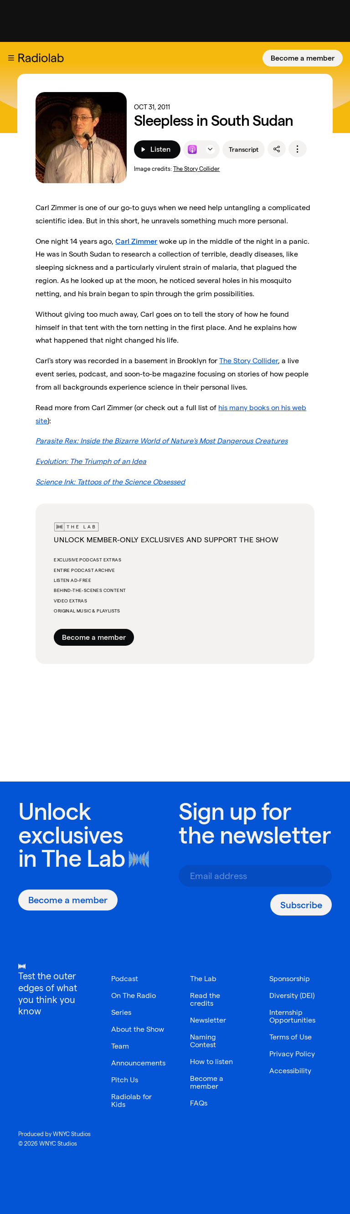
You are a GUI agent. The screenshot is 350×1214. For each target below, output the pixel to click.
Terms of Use (290, 1037)
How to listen (211, 1061)
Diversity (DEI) (291, 995)
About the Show (137, 1029)
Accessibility (290, 1071)
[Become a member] (302, 58)
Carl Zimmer (136, 241)
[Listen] (157, 149)
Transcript (243, 149)
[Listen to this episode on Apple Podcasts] (192, 149)
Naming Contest (203, 1041)
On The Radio (133, 995)
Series (121, 1012)
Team (120, 1046)
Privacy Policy (292, 1054)
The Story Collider (196, 169)
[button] (11, 58)
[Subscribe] (301, 905)
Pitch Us (124, 1080)
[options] (297, 149)
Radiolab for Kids (131, 1100)
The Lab (83, 858)
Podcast (124, 979)
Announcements (138, 1063)
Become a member (303, 58)
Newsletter (208, 1020)
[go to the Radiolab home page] (42, 57)
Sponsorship (289, 979)
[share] (277, 149)
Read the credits (205, 999)
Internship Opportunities (292, 1016)
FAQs (198, 1103)
